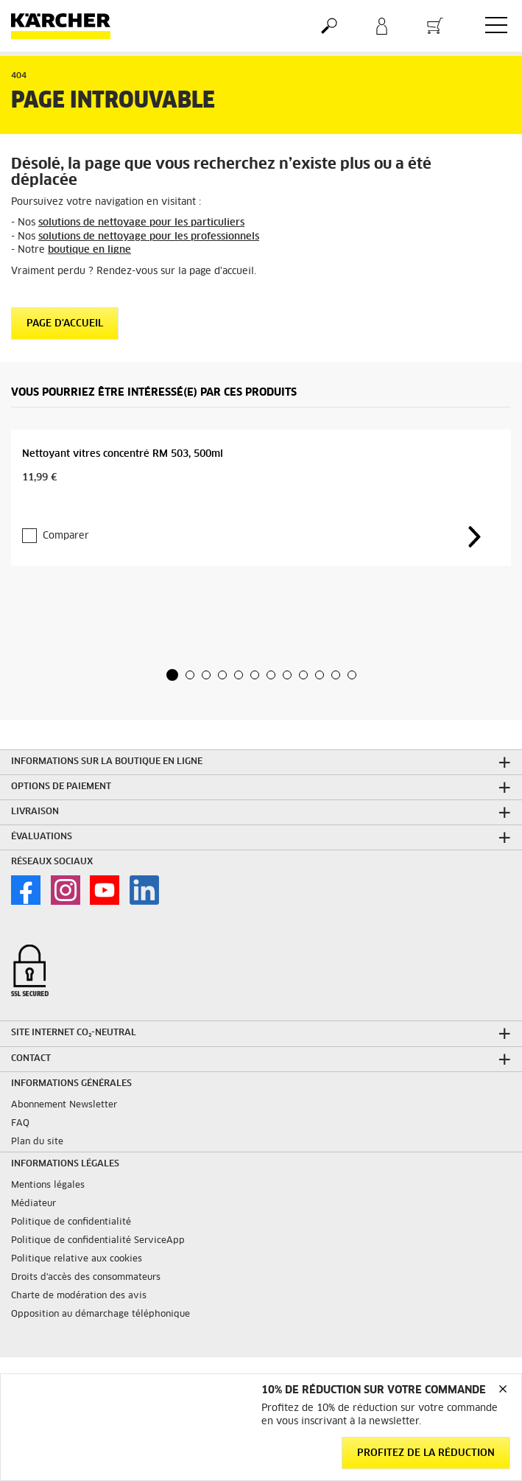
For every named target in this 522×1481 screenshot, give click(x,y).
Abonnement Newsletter (64, 1105)
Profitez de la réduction (426, 1453)
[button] (172, 675)
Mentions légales (48, 1185)
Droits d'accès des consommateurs (86, 1277)
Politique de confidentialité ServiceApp (98, 1240)
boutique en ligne (89, 250)
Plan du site (37, 1142)
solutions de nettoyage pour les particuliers (141, 223)
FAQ (20, 1123)
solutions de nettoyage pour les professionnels (148, 237)
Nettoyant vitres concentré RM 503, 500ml (122, 454)
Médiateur (33, 1204)
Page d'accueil (65, 324)
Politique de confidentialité (71, 1222)
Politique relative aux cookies (76, 1259)
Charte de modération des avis (79, 1296)
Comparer (66, 536)
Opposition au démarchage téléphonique (100, 1314)
